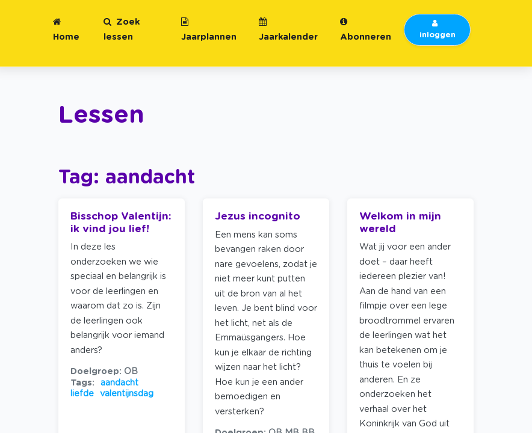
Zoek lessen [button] (122, 29)
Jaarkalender (288, 29)
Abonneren (365, 29)
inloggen (437, 29)
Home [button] (66, 29)
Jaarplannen (209, 29)
